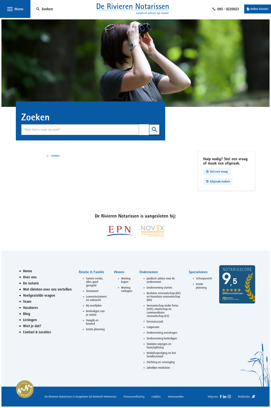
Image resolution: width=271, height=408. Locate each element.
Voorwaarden (176, 396)
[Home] (47, 156)
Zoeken (47, 9)
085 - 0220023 (228, 9)
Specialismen (198, 272)
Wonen (119, 272)
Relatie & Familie (91, 272)
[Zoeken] (80, 129)
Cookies (156, 396)
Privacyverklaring (134, 396)
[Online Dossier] (257, 8)
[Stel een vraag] (216, 171)
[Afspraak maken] (218, 181)
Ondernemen (148, 272)
